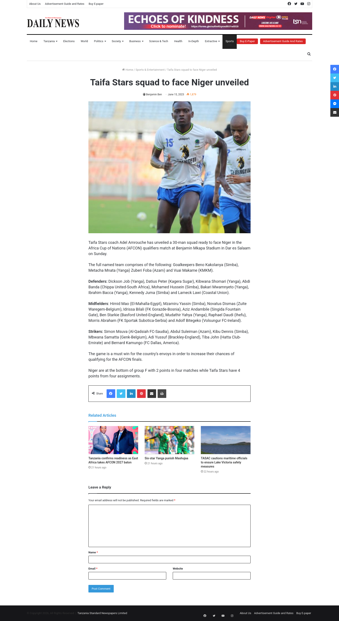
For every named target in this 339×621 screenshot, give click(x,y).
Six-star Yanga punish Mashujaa (166, 458)
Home (33, 41)
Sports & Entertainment (150, 69)
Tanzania (49, 41)
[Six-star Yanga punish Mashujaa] (169, 440)
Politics (98, 41)
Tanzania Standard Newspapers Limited (102, 613)
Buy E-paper (96, 3)
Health (178, 41)
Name (93, 552)
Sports (229, 41)
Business (135, 41)
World (84, 41)
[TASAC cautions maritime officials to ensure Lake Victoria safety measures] (226, 440)
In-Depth (193, 41)
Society (116, 41)
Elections (69, 41)
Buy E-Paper (247, 41)
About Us (35, 3)
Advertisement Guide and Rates (64, 3)
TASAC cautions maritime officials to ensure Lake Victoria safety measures (224, 462)
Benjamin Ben (154, 94)
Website (178, 568)
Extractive (211, 41)
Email (93, 568)
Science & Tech (158, 41)
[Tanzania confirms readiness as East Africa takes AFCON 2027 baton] (113, 440)
